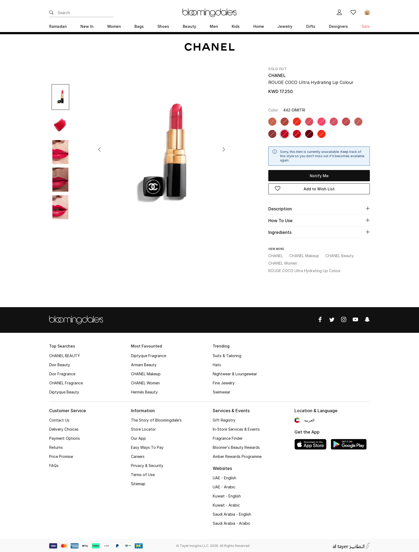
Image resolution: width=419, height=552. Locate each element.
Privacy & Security (147, 464)
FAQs (54, 464)
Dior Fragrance (62, 373)
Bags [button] (139, 26)
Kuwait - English (227, 495)
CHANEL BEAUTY (64, 355)
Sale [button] (366, 26)
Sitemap (138, 483)
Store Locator (143, 428)
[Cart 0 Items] (367, 13)
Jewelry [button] (284, 26)
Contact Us (59, 419)
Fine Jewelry (224, 382)
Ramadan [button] (58, 26)
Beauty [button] (189, 26)
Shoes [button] (163, 26)
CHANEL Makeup (146, 373)
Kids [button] (236, 26)
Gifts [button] (310, 26)
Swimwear (221, 391)
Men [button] (214, 26)
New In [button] (87, 26)
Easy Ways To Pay (147, 446)
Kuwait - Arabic (226, 504)
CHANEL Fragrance (66, 382)
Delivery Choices (64, 428)
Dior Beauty (59, 364)
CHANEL (277, 75)
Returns (56, 446)
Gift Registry (224, 419)
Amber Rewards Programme (237, 455)
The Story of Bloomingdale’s (156, 419)
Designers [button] (338, 26)
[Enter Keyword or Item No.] (85, 13)
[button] (99, 149)
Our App (138, 437)
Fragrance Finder (228, 437)
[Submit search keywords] (51, 13)
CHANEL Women (145, 382)
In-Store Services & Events (236, 428)
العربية (309, 419)
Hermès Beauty (144, 391)
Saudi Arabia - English (232, 513)
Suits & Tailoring (227, 355)
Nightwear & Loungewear (235, 373)
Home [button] (258, 26)
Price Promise (61, 455)
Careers (138, 455)
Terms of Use (143, 474)
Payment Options (64, 437)
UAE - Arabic (224, 486)
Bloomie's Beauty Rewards (236, 446)
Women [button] (114, 26)
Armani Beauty (144, 364)
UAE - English (224, 477)
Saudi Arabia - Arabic (231, 522)
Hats (217, 364)
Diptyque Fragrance (148, 355)
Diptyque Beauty (64, 391)
